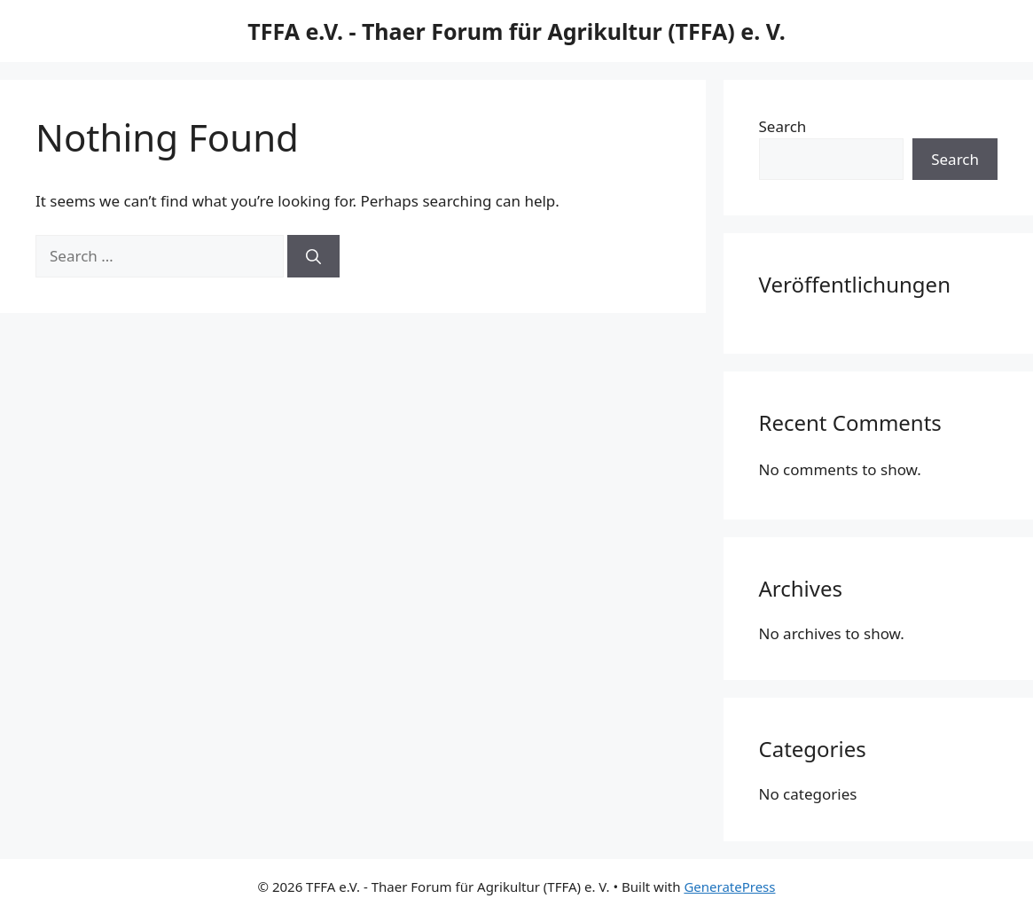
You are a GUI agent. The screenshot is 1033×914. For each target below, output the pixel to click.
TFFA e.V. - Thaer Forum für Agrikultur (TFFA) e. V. (516, 31)
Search (783, 126)
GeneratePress (729, 886)
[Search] (313, 256)
